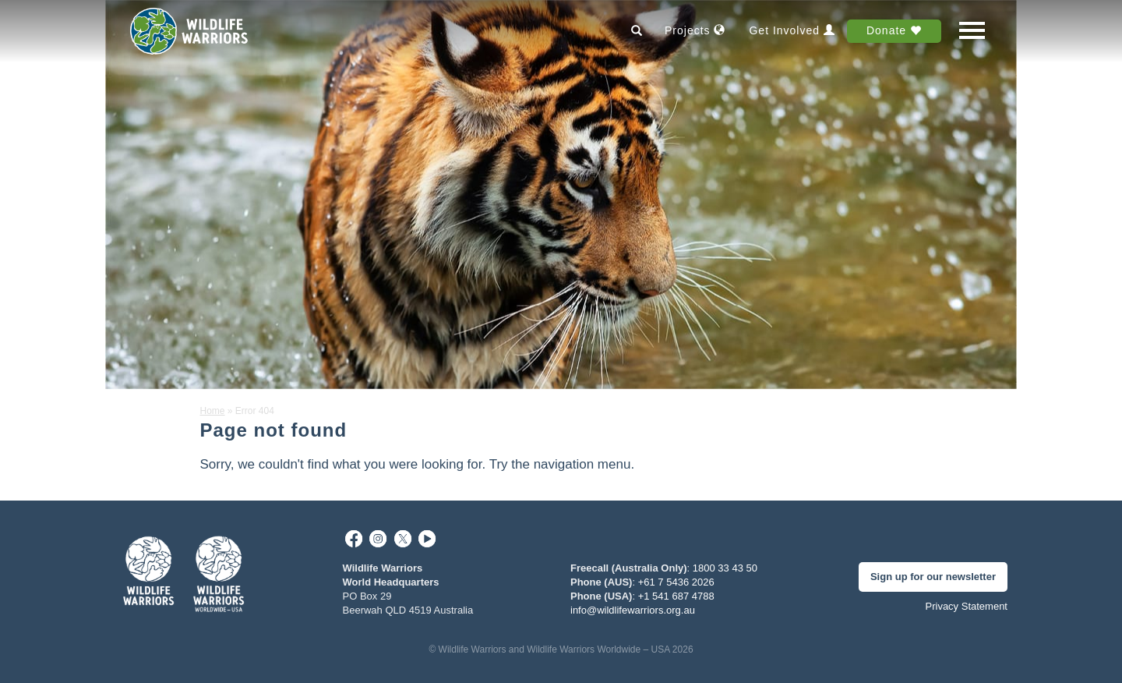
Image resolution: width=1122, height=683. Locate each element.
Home (212, 410)
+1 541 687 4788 (676, 596)
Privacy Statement (967, 606)
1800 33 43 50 (725, 568)
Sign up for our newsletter (933, 576)
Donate (894, 30)
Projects (695, 30)
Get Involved (792, 30)
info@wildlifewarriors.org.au (632, 610)
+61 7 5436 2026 (676, 582)
